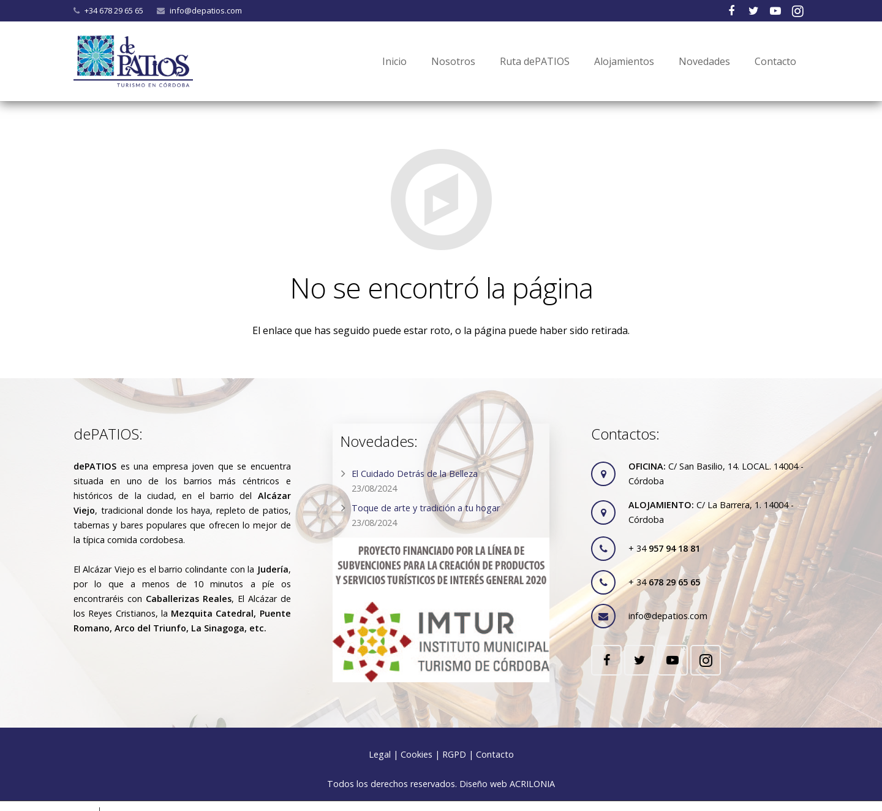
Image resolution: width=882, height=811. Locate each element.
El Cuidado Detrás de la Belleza (415, 473)
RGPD (454, 754)
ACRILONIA (532, 784)
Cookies (416, 754)
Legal (380, 754)
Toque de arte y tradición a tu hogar (426, 508)
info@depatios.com (206, 10)
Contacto (495, 754)
